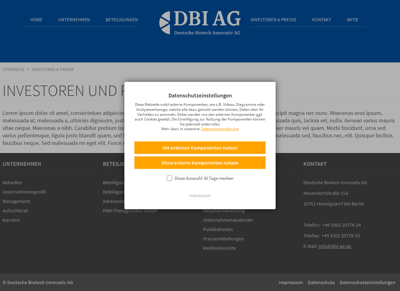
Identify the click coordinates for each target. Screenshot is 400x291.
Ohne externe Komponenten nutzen (200, 170)
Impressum (200, 203)
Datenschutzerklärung (220, 136)
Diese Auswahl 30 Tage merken (204, 186)
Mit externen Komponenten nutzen (200, 155)
